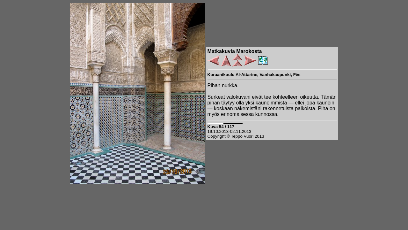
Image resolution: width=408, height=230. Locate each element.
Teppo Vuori (242, 136)
